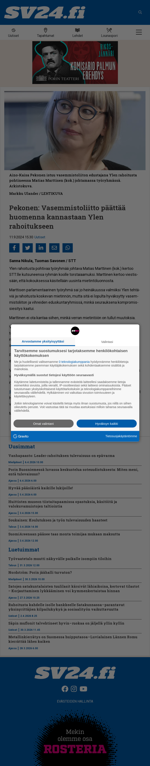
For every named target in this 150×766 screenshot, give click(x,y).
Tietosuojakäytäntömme (121, 436)
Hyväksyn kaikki (106, 423)
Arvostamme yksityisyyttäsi (43, 341)
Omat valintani (43, 423)
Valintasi (107, 342)
